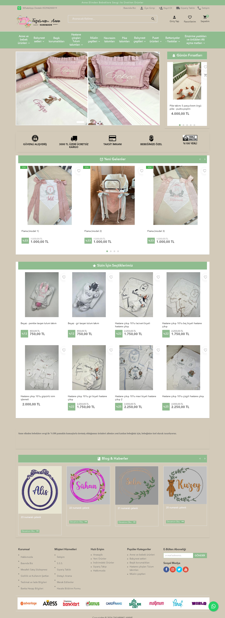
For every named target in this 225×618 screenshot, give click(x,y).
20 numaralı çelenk (176, 508)
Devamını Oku (28, 531)
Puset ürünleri (154, 40)
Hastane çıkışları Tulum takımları (75, 40)
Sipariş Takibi (185, 8)
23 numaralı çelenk (31, 517)
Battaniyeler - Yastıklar (172, 40)
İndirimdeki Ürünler (103, 563)
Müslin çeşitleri (93, 40)
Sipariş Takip (100, 567)
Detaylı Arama (64, 567)
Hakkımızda (27, 555)
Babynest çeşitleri (139, 40)
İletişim (203, 8)
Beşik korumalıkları (56, 40)
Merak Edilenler (65, 571)
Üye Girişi (147, 8)
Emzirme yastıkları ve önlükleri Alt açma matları (195, 40)
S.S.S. (60, 559)
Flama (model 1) (30, 231)
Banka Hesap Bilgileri (32, 575)
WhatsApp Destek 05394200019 (37, 8)
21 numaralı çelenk (128, 508)
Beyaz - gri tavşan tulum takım (83, 323)
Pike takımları (124, 40)
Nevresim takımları (109, 40)
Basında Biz (130, 8)
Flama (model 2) (93, 231)
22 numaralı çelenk (79, 508)
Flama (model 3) (156, 231)
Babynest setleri (39, 40)
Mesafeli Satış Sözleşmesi (34, 563)
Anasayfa (97, 555)
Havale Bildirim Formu (69, 575)
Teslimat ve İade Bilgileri (34, 571)
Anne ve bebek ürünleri (23, 40)
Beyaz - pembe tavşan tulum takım (38, 323)
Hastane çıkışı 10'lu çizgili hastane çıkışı (183, 396)
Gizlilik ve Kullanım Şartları (35, 567)
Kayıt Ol (165, 8)
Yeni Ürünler (99, 559)
